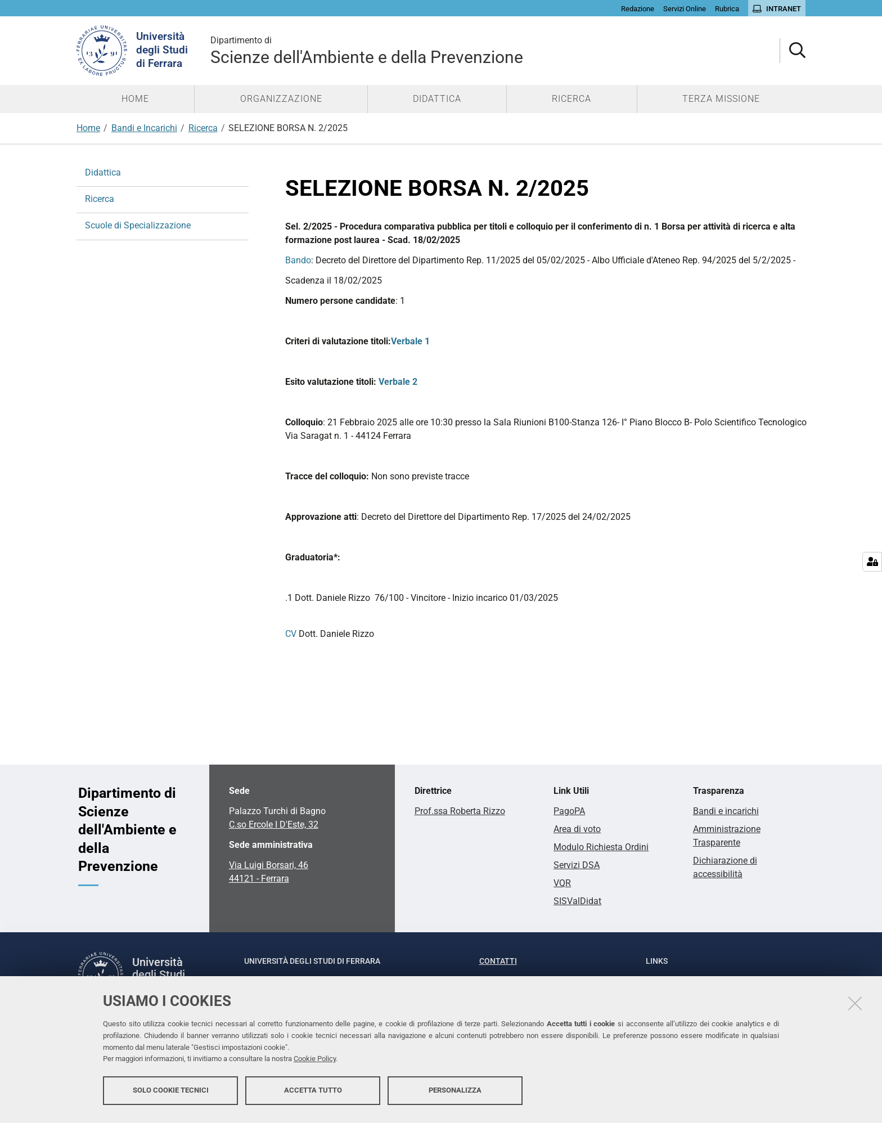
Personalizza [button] (455, 1093)
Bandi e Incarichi (144, 128)
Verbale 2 (398, 381)
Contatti (498, 960)
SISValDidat (577, 901)
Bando (298, 260)
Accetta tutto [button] (313, 1093)
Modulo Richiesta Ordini (601, 847)
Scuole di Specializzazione (138, 225)
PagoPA (569, 811)
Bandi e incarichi (726, 811)
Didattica (103, 172)
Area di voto (577, 829)
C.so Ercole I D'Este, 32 (273, 824)
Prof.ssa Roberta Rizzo (460, 811)
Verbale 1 (410, 341)
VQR (562, 883)
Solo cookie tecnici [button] (171, 1093)
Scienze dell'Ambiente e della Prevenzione (366, 50)
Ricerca (203, 128)
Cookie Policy (315, 1062)
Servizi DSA (577, 865)
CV (290, 633)
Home (88, 128)
